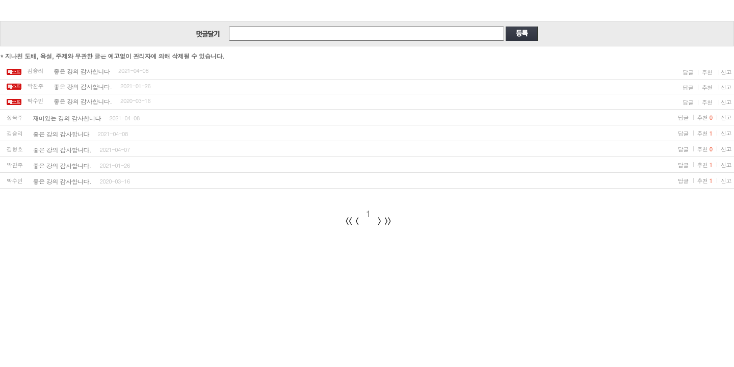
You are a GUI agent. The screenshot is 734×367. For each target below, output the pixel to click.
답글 (688, 72)
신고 (726, 72)
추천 (707, 72)
